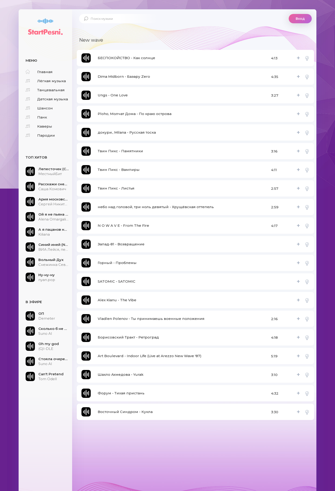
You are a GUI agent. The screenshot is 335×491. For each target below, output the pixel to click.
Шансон (39, 108)
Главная (39, 72)
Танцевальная (45, 90)
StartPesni (45, 24)
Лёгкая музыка (46, 81)
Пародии (40, 135)
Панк (36, 117)
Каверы (39, 126)
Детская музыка (47, 99)
